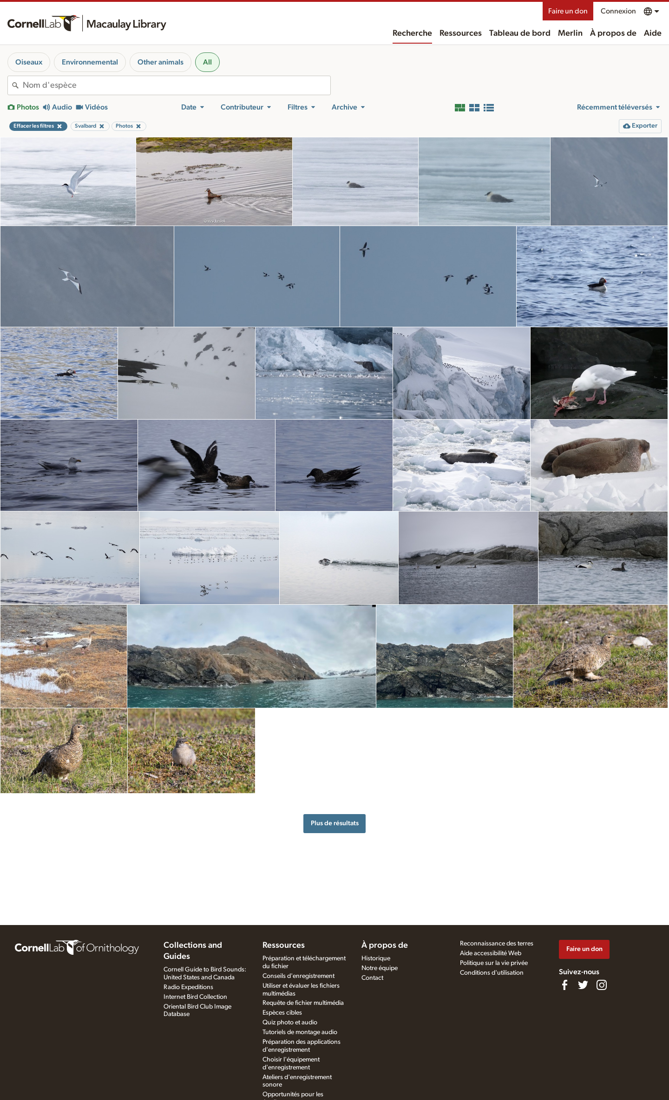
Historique (375, 958)
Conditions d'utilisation (492, 973)
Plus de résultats (335, 823)
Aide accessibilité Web (490, 953)
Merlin (570, 33)
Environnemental (90, 62)
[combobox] (176, 85)
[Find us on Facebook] (564, 984)
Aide (653, 33)
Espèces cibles (282, 1012)
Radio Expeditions (188, 987)
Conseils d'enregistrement (298, 976)
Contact (372, 978)
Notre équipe (379, 968)
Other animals (161, 62)
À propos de (613, 33)
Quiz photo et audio (289, 1022)
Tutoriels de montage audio (299, 1032)
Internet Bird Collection (195, 997)
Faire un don (568, 11)
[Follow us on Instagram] (601, 984)
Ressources (460, 33)
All (207, 62)
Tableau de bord (520, 33)
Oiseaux (28, 62)
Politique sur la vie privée (494, 963)
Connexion (618, 11)
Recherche (412, 33)
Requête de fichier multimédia (303, 1003)
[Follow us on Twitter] (583, 984)
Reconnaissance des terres (496, 943)
